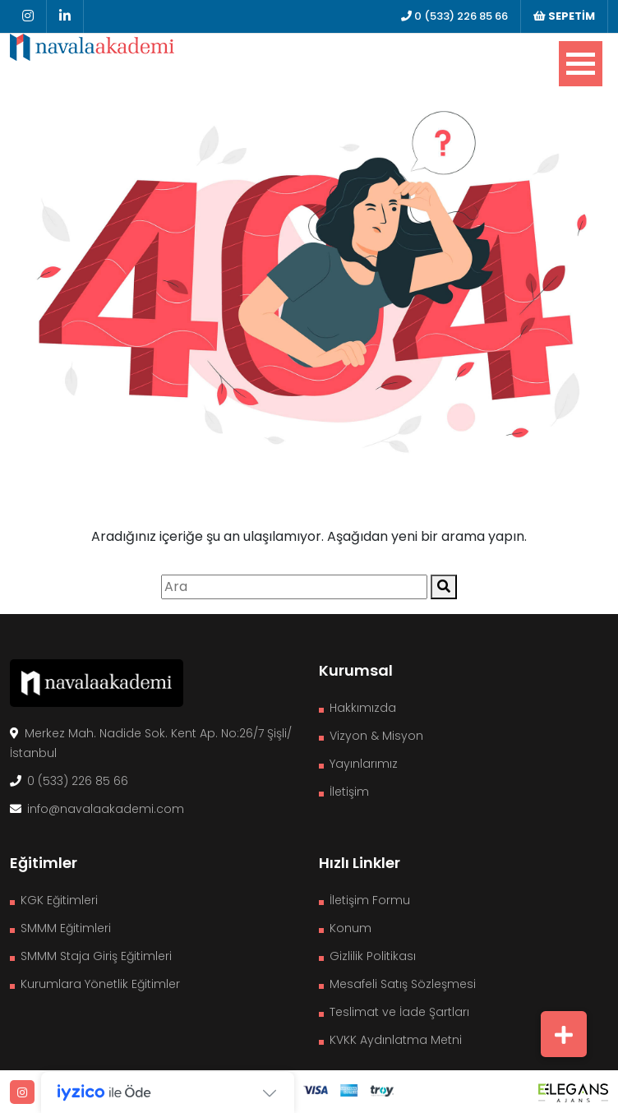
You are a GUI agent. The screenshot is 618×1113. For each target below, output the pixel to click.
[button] (564, 1034)
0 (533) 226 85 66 (454, 16)
